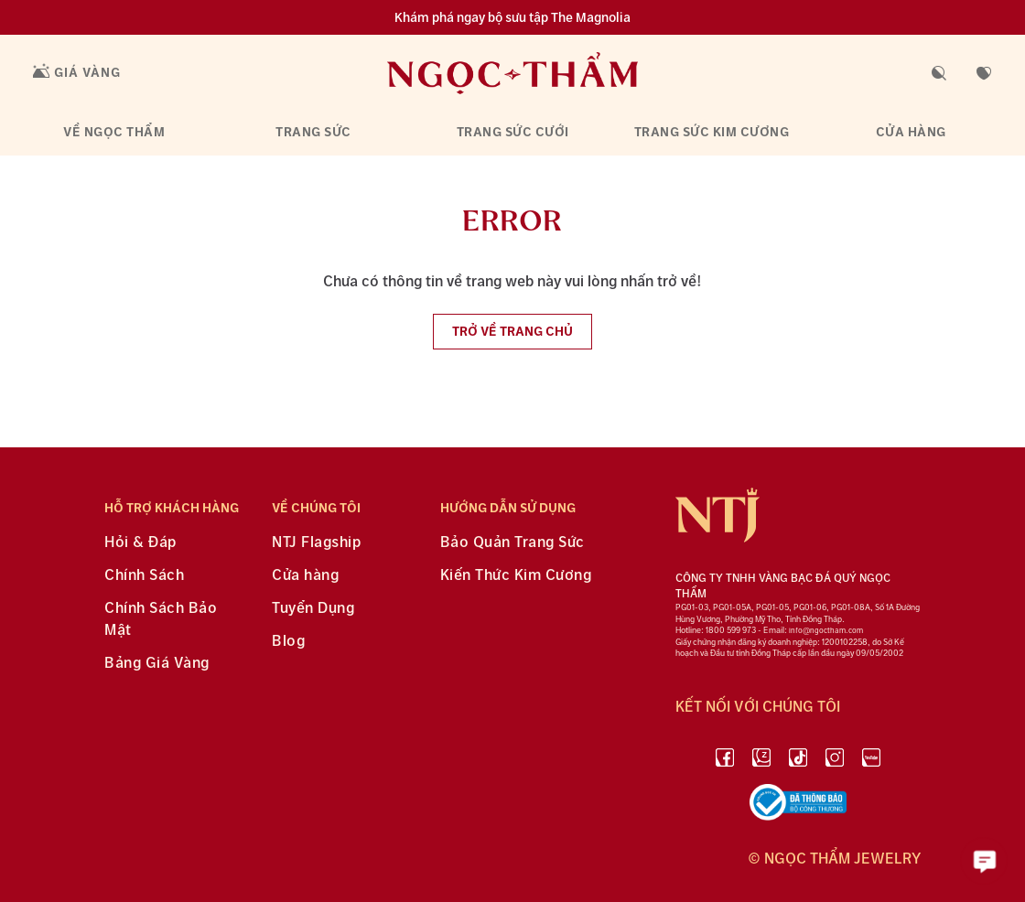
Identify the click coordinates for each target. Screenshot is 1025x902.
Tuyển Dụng (313, 608)
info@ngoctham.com (826, 631)
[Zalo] (761, 760)
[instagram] (834, 760)
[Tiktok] (798, 760)
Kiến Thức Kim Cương (516, 576)
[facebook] (725, 760)
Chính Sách (144, 576)
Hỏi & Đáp (140, 543)
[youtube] (871, 760)
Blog (288, 641)
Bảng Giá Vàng (157, 663)
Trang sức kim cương (712, 132)
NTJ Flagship (316, 543)
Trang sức (313, 132)
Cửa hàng (911, 132)
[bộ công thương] (798, 806)
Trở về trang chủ (512, 331)
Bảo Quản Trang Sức (512, 543)
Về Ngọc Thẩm (114, 132)
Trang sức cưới (513, 132)
